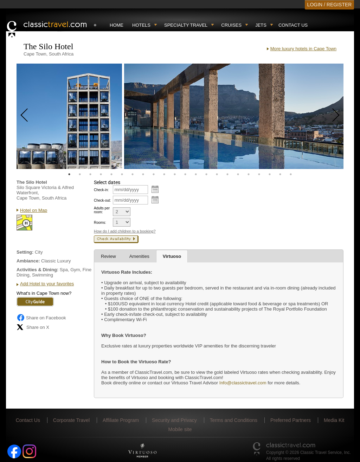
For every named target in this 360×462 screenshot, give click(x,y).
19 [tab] (259, 174)
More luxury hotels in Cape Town (303, 48)
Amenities (139, 256)
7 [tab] (132, 174)
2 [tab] (79, 174)
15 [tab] (216, 174)
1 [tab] (69, 174)
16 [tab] (227, 174)
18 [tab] (248, 174)
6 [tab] (122, 174)
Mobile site (180, 429)
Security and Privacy (174, 420)
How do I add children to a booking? (125, 231)
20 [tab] (269, 174)
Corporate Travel (71, 420)
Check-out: (102, 200)
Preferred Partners (290, 420)
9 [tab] (153, 174)
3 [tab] (90, 174)
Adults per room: (102, 210)
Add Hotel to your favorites (47, 283)
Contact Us (293, 25)
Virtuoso (172, 256)
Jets (260, 25)
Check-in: (101, 190)
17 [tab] (238, 174)
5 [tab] (111, 174)
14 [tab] (206, 174)
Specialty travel (185, 25)
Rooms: (100, 223)
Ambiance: (28, 260)
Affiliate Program (121, 420)
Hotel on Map (33, 210)
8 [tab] (143, 174)
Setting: (25, 252)
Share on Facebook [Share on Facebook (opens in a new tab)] (41, 317)
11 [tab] (174, 174)
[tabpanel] (69, 116)
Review (108, 256)
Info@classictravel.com (242, 382)
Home (116, 25)
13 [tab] (195, 174)
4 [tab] (100, 174)
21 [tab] (280, 174)
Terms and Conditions (233, 420)
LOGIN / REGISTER (329, 4)
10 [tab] (164, 174)
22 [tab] (290, 174)
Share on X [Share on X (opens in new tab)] (33, 327)
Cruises (231, 25)
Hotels (141, 25)
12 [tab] (185, 174)
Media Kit (334, 420)
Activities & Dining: (37, 269)
